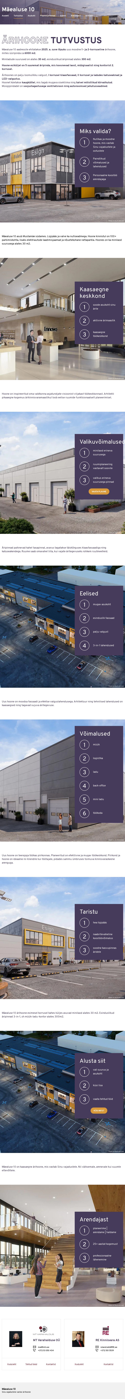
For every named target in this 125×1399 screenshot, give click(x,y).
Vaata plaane (99, 492)
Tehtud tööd (31, 1364)
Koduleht (11, 1364)
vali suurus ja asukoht (101, 1071)
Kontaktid (51, 1364)
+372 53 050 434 (46, 1350)
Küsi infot (99, 1111)
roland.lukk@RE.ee (108, 1347)
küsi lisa (98, 1085)
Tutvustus (18, 16)
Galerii (63, 16)
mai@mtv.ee (43, 1347)
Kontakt (89, 16)
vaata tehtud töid (103, 1099)
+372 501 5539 (107, 1350)
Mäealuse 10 (18, 9)
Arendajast (76, 16)
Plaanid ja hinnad (47, 16)
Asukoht (31, 16)
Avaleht (5, 16)
